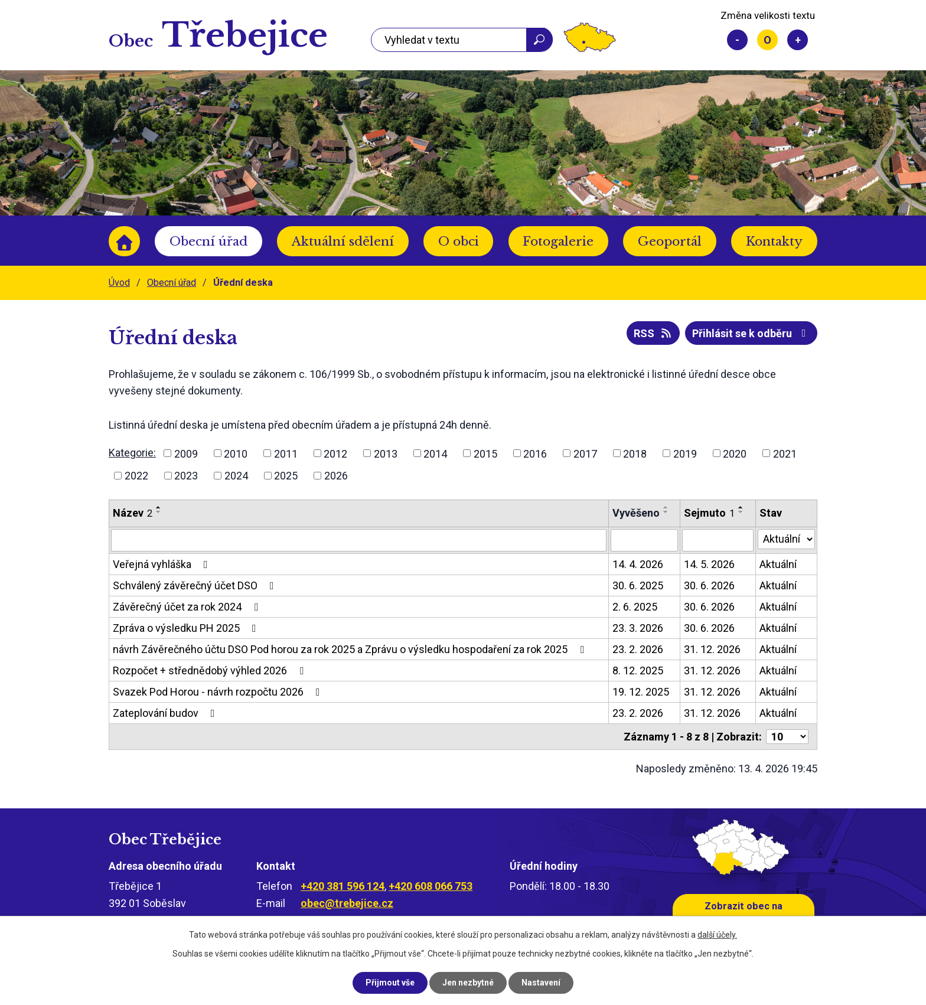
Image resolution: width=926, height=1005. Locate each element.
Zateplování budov (166, 713)
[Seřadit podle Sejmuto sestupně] (741, 512)
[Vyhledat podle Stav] (786, 539)
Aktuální (778, 564)
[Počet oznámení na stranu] (787, 736)
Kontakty (774, 241)
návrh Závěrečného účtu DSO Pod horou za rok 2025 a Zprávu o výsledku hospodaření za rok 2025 (351, 649)
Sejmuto (709, 513)
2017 (585, 453)
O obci (458, 241)
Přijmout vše (390, 982)
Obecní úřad (208, 241)
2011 (286, 453)
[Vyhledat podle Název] (359, 540)
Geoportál (670, 241)
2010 (235, 453)
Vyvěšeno (636, 513)
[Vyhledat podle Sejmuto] (717, 540)
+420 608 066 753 (430, 886)
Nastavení (540, 982)
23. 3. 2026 (637, 628)
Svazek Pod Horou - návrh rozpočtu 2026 (219, 692)
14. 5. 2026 (709, 564)
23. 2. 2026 (637, 649)
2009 (186, 453)
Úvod (124, 241)
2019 (685, 453)
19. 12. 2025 (640, 692)
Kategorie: (132, 452)
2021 (785, 453)
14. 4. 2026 (637, 564)
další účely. (717, 934)
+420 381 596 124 (342, 886)
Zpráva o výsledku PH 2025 (187, 628)
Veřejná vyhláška (163, 564)
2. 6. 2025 (634, 607)
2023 (186, 475)
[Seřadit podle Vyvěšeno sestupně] (666, 512)
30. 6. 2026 (709, 585)
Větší (797, 40)
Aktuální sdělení (343, 241)
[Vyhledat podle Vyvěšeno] (644, 540)
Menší (737, 40)
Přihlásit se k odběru (751, 333)
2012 (335, 453)
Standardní (767, 40)
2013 (385, 453)
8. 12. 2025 (637, 670)
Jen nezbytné (468, 982)
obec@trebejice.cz (347, 903)
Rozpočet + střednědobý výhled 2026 (210, 670)
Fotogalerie (558, 241)
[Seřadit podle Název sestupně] (158, 512)
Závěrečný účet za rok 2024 (188, 607)
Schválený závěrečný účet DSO (196, 585)
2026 (336, 475)
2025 (286, 475)
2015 (485, 453)
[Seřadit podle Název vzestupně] (158, 507)
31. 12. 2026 (712, 649)
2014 (435, 453)
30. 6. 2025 (637, 585)
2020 (734, 453)
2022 (136, 475)
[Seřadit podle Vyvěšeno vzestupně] (666, 507)
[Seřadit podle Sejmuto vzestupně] (741, 507)
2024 (236, 475)
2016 (535, 453)
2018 (635, 453)
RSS (653, 333)
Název (132, 513)
